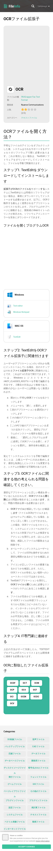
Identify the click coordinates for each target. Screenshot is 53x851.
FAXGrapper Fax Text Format (30, 98)
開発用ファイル (38, 761)
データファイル (38, 753)
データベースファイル (15, 761)
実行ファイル (15, 777)
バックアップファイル (15, 746)
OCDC (36, 696)
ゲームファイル (15, 784)
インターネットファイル (15, 829)
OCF (35, 690)
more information (43, 841)
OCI (11, 696)
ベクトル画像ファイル (15, 822)
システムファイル (15, 815)
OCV (12, 703)
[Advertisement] (26, 56)
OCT (25, 683)
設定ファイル (15, 807)
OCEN (23, 696)
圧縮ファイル (15, 753)
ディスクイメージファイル (15, 769)
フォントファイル (38, 777)
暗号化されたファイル (38, 768)
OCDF (12, 683)
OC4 (24, 690)
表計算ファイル (38, 807)
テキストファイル (29, 118)
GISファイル (38, 784)
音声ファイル (38, 739)
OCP (12, 690)
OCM (36, 683)
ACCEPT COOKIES (26, 847)
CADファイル (38, 746)
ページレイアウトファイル (15, 792)
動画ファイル (38, 822)
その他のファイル (38, 791)
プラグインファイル (15, 800)
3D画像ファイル (14, 739)
